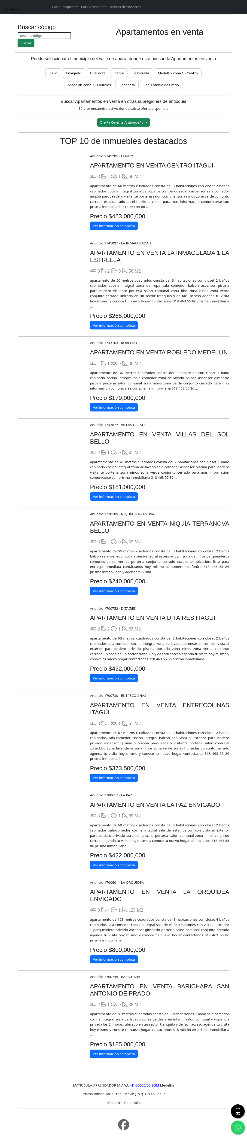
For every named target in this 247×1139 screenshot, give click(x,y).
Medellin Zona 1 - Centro (178, 73)
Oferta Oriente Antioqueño (122, 122)
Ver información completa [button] (114, 225)
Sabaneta (127, 84)
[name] (31, 21)
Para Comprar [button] (63, 6)
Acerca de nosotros (125, 6)
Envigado (73, 73)
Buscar (25, 43)
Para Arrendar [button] (92, 6)
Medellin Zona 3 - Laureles (89, 84)
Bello (53, 73)
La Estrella (141, 73)
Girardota (97, 73)
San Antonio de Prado (161, 84)
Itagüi (119, 73)
